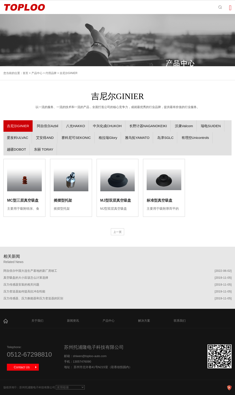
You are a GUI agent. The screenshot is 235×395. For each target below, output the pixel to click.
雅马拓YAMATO (137, 138)
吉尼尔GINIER (18, 126)
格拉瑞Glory (108, 138)
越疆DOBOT (16, 149)
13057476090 (82, 361)
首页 (25, 73)
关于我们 (37, 320)
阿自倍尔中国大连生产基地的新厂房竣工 (30, 270)
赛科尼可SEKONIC (76, 138)
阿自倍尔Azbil (47, 126)
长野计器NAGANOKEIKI (148, 126)
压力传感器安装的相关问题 (21, 284)
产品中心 (36, 73)
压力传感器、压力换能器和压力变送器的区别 (33, 298)
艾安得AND (45, 138)
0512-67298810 (29, 354)
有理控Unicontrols (195, 138)
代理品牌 (50, 73)
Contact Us (22, 367)
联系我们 (180, 320)
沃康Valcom (184, 126)
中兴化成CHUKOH (107, 126)
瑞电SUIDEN (211, 126)
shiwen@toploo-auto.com (90, 356)
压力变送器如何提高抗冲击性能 (24, 291)
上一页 (117, 232)
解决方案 (144, 320)
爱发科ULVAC (17, 138)
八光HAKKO (75, 126)
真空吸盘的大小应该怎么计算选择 (25, 277)
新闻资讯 (73, 320)
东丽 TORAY (43, 149)
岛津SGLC (165, 138)
